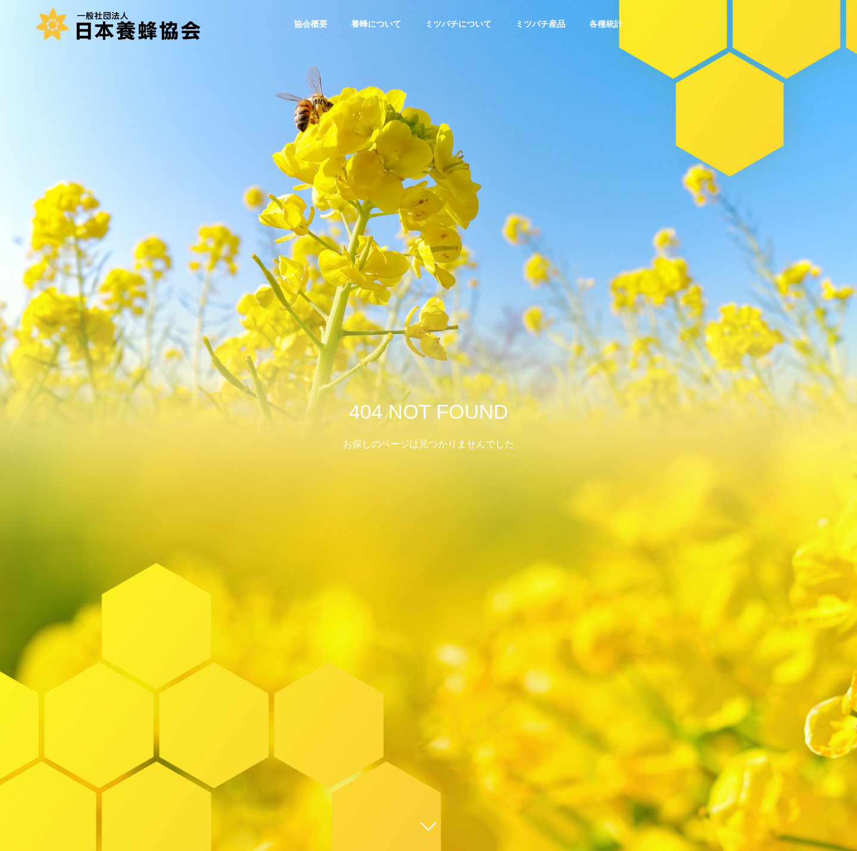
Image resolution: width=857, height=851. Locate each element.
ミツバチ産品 (540, 24)
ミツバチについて (458, 24)
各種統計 (606, 24)
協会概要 (310, 24)
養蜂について (376, 24)
